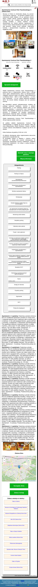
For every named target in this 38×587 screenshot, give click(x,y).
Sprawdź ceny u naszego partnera (26, 153)
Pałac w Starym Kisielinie (16, 531)
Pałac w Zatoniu (16, 501)
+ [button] (4, 458)
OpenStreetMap (32, 480)
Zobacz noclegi (19, 492)
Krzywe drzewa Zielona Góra (15, 567)
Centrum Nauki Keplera (16, 555)
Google (22, 581)
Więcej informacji (25, 159)
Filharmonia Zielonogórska (16, 543)
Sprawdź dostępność (11, 85)
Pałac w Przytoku (16, 561)
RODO (17, 585)
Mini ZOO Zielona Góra (16, 519)
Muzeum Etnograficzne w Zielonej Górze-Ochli (15, 513)
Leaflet (25, 480)
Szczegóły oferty (19, 486)
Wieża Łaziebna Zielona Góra (16, 537)
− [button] (4, 461)
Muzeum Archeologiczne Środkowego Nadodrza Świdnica (16, 508)
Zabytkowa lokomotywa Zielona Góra (15, 525)
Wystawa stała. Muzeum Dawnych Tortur (16, 549)
